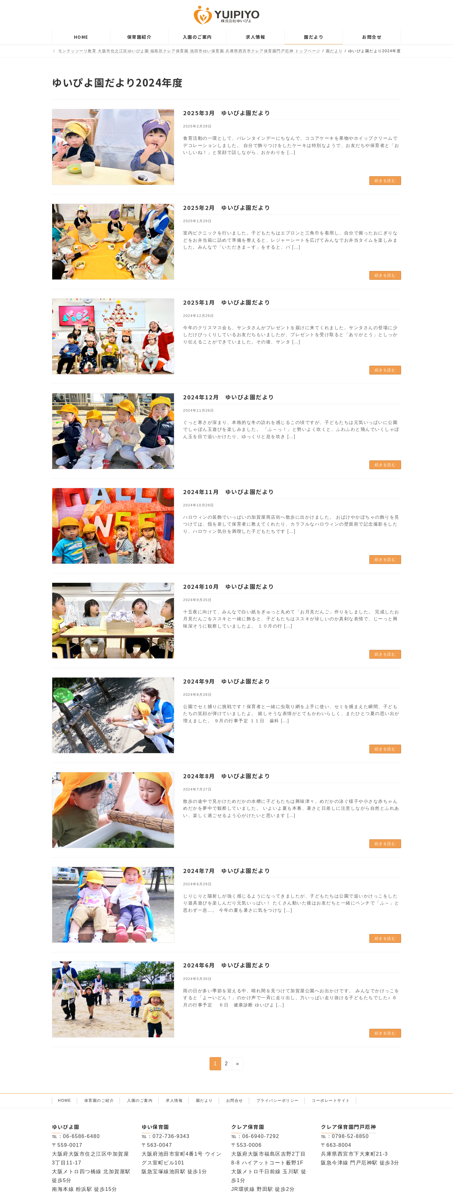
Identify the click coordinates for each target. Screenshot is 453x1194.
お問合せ (234, 1100)
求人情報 (174, 1100)
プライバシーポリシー (277, 1100)
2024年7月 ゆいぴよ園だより (226, 870)
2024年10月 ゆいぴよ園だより (228, 586)
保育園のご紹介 (99, 1100)
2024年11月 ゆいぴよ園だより (228, 491)
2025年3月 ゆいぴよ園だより (226, 113)
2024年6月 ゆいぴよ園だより (226, 965)
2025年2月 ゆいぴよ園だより (226, 207)
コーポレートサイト (331, 1100)
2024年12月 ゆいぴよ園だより (228, 397)
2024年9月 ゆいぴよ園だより (226, 681)
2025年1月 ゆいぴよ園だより (226, 302)
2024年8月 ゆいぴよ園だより (226, 776)
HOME (64, 1100)
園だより (204, 1100)
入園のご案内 (140, 1100)
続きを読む (385, 180)
